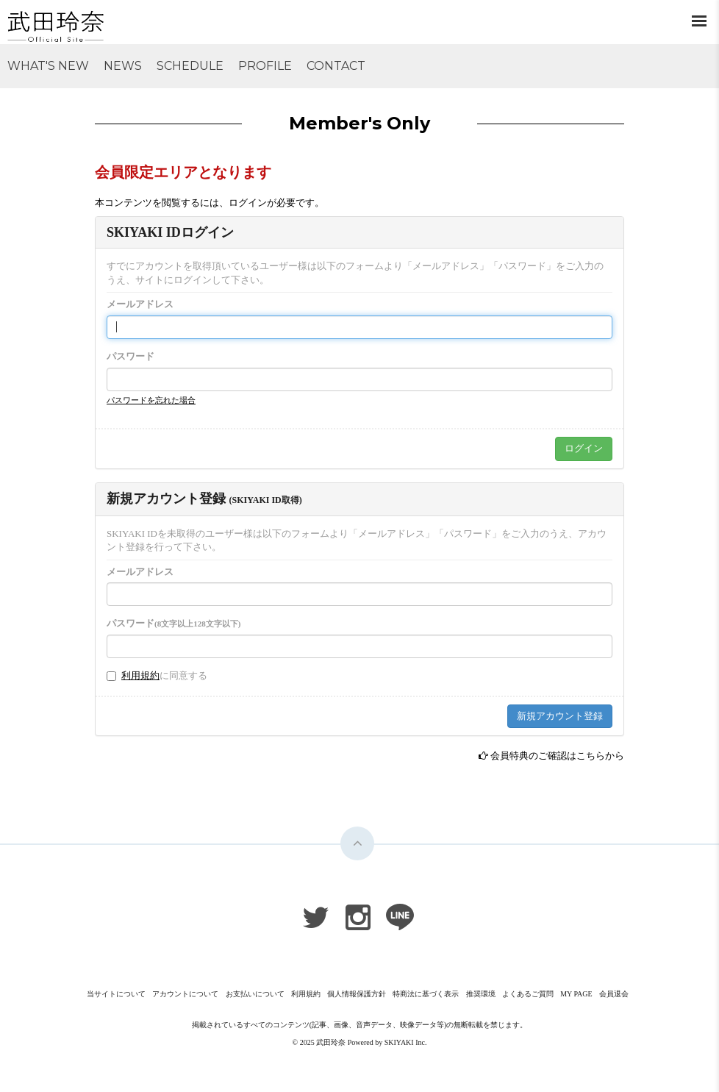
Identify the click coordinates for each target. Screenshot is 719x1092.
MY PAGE (576, 994)
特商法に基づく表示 (426, 994)
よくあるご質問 (528, 994)
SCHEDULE (190, 66)
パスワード (130, 356)
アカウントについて (185, 994)
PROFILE (265, 66)
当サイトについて (116, 994)
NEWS (123, 66)
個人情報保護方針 (356, 994)
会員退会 (614, 994)
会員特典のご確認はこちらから (557, 755)
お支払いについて (255, 994)
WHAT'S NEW (48, 66)
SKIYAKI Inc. (405, 1042)
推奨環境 (481, 994)
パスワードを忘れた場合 (151, 400)
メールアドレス (140, 304)
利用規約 (140, 675)
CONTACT (336, 66)
